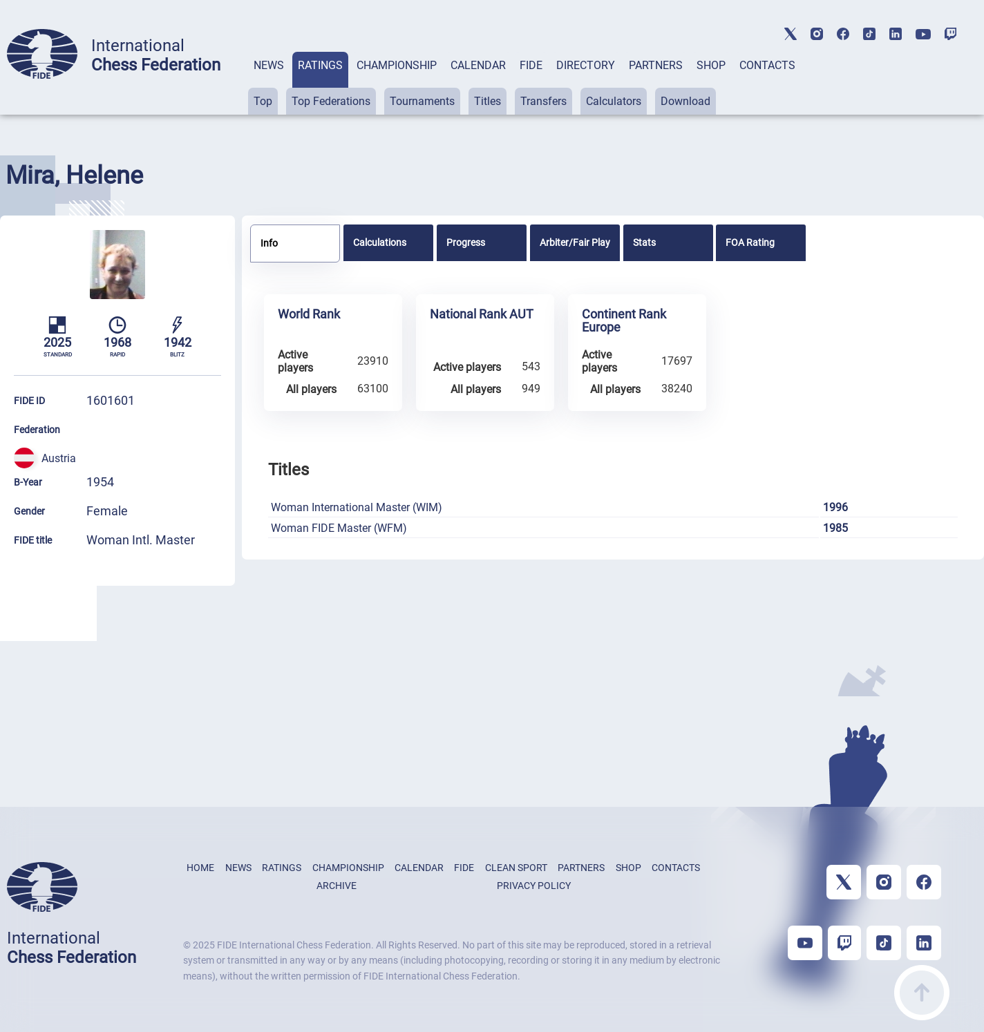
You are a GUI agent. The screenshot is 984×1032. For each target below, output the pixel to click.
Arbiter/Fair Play (575, 242)
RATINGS (320, 65)
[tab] (269, 83)
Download (685, 101)
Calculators (613, 101)
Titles (487, 101)
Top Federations (331, 101)
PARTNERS (656, 65)
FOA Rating (750, 242)
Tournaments (422, 101)
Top (263, 101)
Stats (644, 242)
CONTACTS (767, 65)
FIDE (531, 65)
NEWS (269, 65)
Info (269, 243)
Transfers (543, 101)
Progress (465, 242)
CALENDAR (478, 65)
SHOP (711, 65)
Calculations (379, 242)
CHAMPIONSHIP (397, 65)
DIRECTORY (585, 65)
